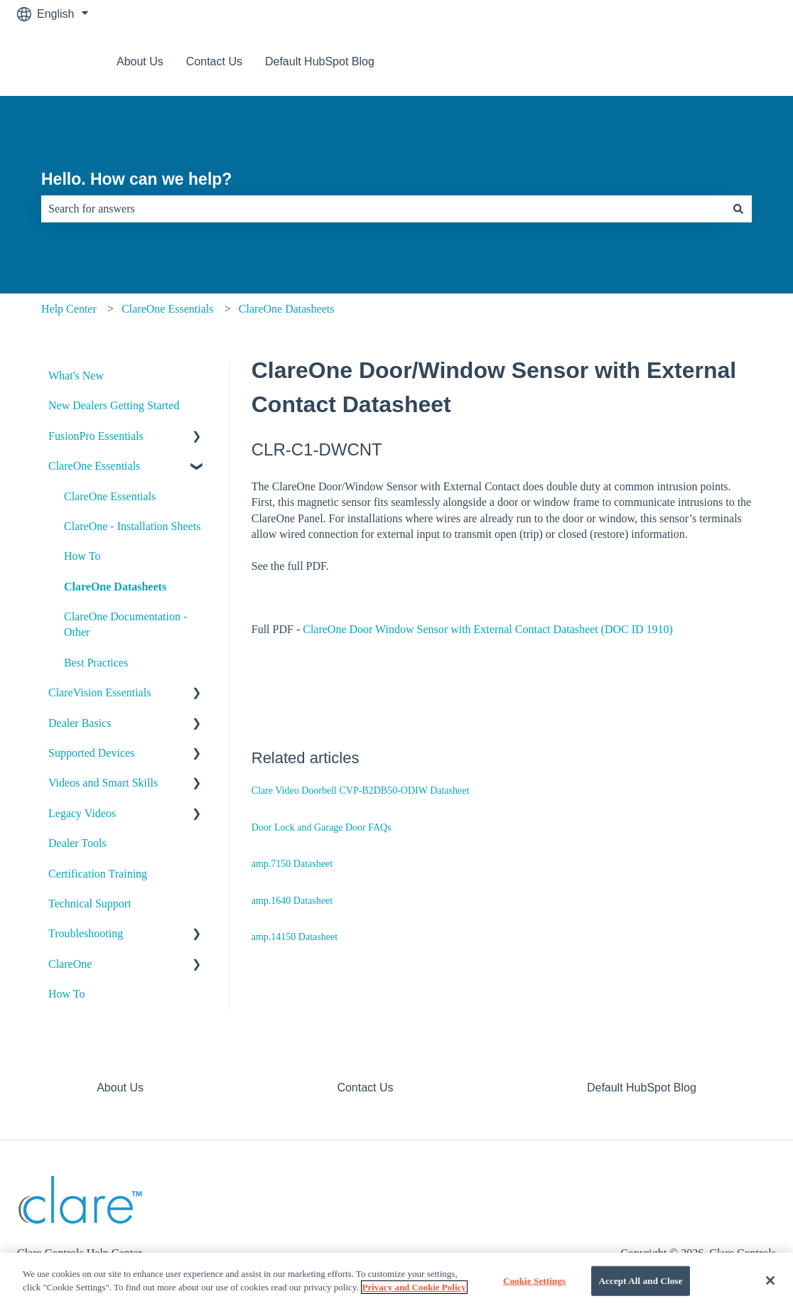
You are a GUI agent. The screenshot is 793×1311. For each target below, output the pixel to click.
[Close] (770, 1280)
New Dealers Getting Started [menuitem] (113, 405)
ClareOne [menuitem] (70, 964)
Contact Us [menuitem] (365, 1087)
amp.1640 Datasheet (292, 900)
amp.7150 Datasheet (292, 863)
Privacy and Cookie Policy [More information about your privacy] (414, 1287)
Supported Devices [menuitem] (91, 753)
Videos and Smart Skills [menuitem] (103, 783)
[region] (396, 1282)
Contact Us (214, 61)
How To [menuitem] (82, 556)
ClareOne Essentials (167, 309)
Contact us (735, 61)
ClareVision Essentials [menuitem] (99, 692)
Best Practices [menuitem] (96, 663)
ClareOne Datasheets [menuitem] (115, 587)
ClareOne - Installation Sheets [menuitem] (132, 526)
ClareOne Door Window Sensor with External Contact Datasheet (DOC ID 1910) (488, 629)
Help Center (69, 309)
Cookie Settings (534, 1280)
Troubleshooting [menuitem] (85, 933)
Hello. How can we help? (136, 179)
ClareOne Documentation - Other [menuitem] (125, 624)
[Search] (738, 208)
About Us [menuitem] (120, 1087)
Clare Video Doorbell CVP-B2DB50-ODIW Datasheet (361, 790)
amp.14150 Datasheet (295, 937)
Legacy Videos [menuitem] (82, 813)
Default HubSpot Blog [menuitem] (641, 1087)
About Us (140, 61)
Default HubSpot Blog (319, 61)
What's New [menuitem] (76, 375)
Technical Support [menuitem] (89, 903)
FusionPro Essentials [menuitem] (96, 436)
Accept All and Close (641, 1280)
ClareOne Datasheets (287, 309)
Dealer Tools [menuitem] (77, 843)
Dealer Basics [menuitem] (79, 723)
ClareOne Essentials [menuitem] (94, 466)
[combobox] (383, 208)
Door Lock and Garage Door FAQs (322, 827)
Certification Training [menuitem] (97, 874)
